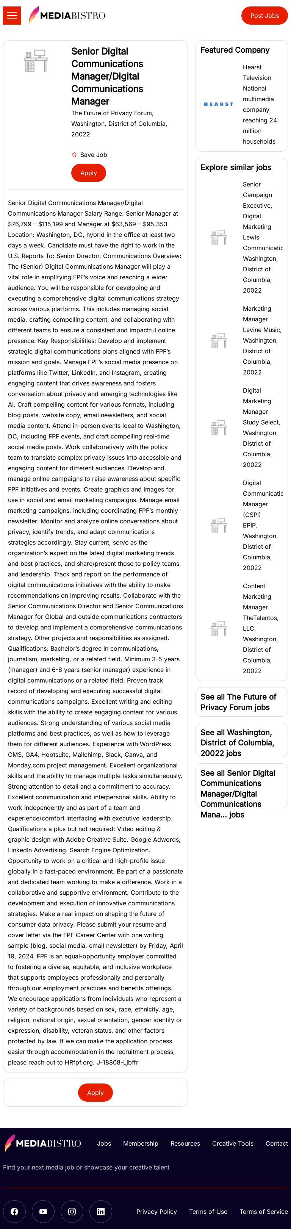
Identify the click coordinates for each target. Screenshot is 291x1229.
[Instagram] (72, 1211)
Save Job (89, 154)
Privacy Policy (156, 1211)
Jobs (104, 1143)
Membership (140, 1143)
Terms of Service (263, 1211)
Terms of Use (208, 1211)
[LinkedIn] (100, 1211)
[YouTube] (43, 1211)
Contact (277, 1143)
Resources (185, 1143)
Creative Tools (232, 1143)
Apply (88, 173)
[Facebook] (14, 1211)
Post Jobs (264, 15)
